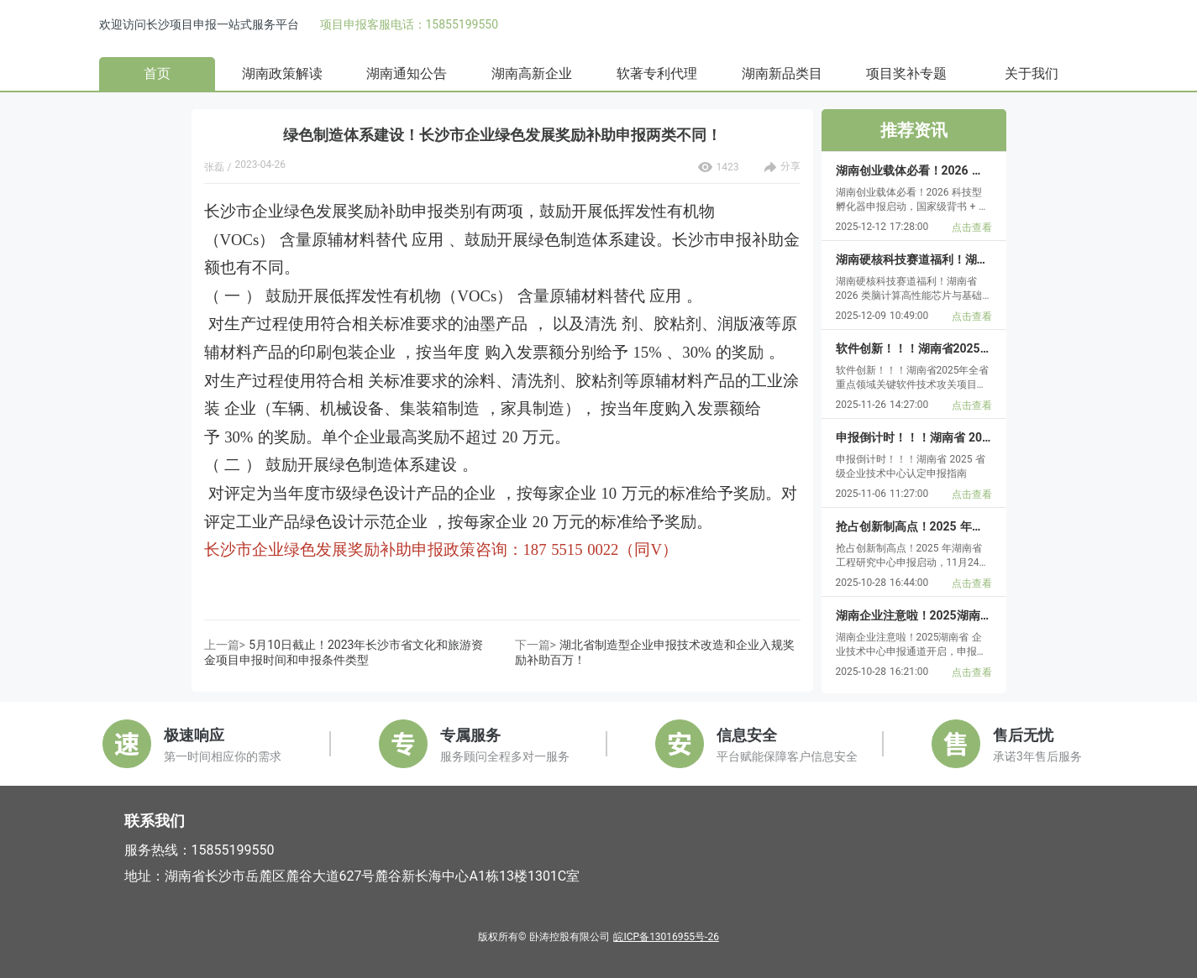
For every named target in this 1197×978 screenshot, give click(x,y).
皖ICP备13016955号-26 (665, 937)
